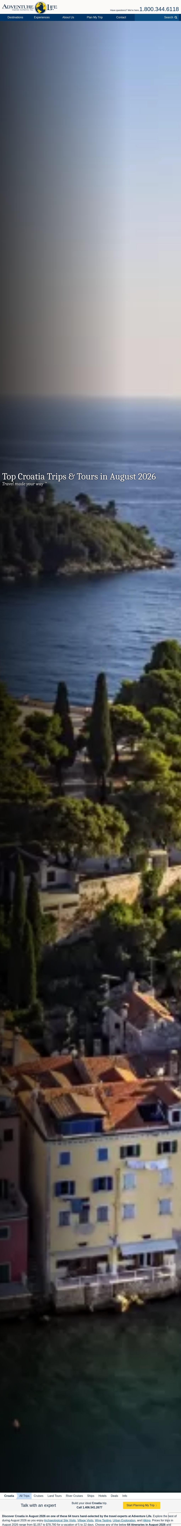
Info (124, 1495)
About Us (68, 17)
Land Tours (55, 1495)
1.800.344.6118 (159, 9)
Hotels (102, 1495)
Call (89, 1507)
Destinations (15, 17)
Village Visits (85, 1520)
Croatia (9, 1495)
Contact (121, 17)
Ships (90, 1495)
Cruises (38, 1495)
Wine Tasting (103, 1520)
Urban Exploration (124, 1520)
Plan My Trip (95, 17)
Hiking (146, 1520)
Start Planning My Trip (140, 1505)
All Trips (24, 1495)
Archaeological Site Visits (60, 1520)
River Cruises (74, 1495)
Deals (114, 1495)
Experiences (42, 17)
